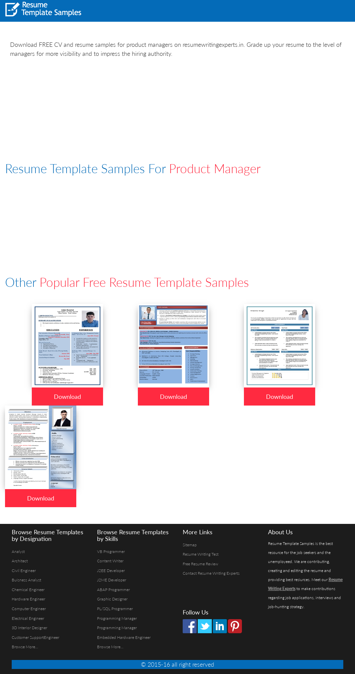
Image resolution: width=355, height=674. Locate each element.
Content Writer (110, 560)
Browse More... (25, 646)
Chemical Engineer (28, 589)
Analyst (18, 551)
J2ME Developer (111, 579)
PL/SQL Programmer (115, 608)
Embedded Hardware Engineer (124, 637)
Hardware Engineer (28, 598)
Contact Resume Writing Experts (211, 573)
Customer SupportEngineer (35, 637)
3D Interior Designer (29, 627)
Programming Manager (117, 618)
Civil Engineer (24, 570)
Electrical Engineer (28, 618)
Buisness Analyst (26, 579)
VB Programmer (111, 551)
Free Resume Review (200, 563)
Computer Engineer (29, 608)
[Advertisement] (266, 10)
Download (67, 396)
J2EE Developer (111, 570)
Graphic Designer (112, 598)
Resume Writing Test (200, 554)
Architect (20, 560)
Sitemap (190, 544)
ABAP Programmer (113, 589)
